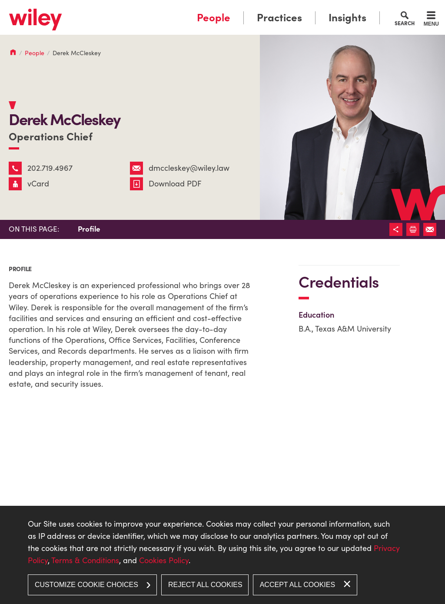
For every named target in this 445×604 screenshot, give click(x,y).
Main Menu (195, 10)
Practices (279, 17)
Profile (89, 229)
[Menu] (431, 20)
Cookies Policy (164, 560)
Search (405, 23)
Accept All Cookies (297, 584)
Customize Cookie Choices (86, 584)
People (213, 17)
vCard (29, 184)
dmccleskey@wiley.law (179, 168)
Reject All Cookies (205, 584)
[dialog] (222, 555)
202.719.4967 (41, 168)
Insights (347, 17)
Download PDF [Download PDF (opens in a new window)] (166, 184)
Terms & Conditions (85, 560)
